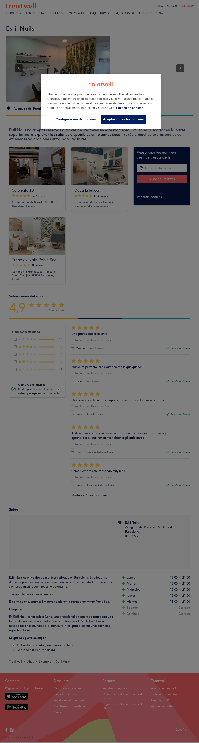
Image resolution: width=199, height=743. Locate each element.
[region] (101, 101)
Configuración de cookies (76, 119)
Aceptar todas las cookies (123, 119)
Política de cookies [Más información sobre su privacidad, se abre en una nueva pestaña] (129, 107)
